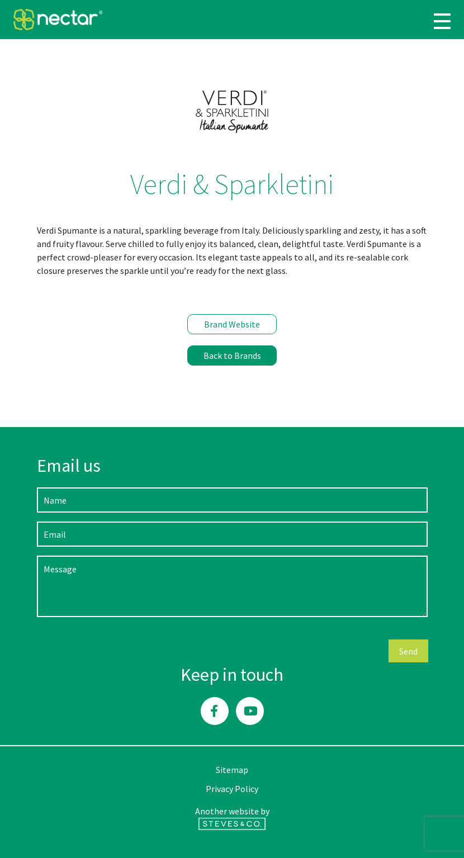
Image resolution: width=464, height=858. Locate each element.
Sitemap (232, 769)
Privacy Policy (232, 788)
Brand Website (232, 324)
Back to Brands (232, 355)
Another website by (232, 817)
